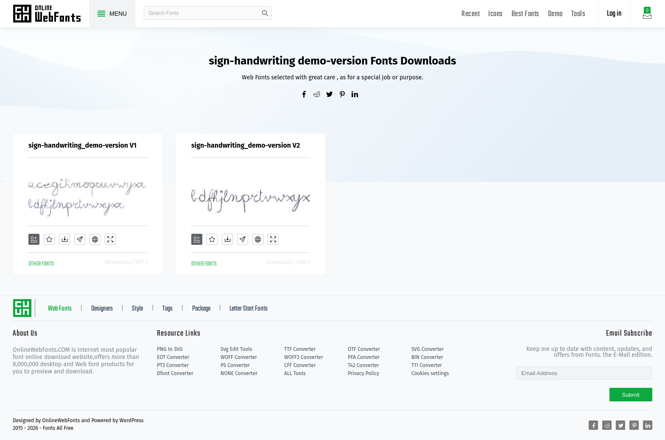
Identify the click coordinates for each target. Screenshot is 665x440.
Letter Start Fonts (248, 308)
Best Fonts (525, 14)
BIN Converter (427, 357)
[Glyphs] (79, 239)
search (265, 13)
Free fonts (51, 14)
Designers (102, 308)
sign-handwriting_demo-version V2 (245, 145)
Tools (578, 14)
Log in (614, 14)
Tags (167, 308)
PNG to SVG (170, 349)
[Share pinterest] (345, 95)
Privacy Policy (363, 373)
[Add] (33, 239)
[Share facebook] (307, 95)
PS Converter (235, 365)
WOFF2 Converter (303, 357)
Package (201, 308)
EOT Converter (173, 357)
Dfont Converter (175, 373)
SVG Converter (427, 349)
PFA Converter (364, 357)
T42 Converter (363, 365)
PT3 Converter (173, 365)
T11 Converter (426, 365)
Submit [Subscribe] (631, 395)
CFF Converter (300, 365)
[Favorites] (49, 239)
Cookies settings (430, 373)
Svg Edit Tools (236, 349)
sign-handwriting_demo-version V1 (82, 145)
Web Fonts (60, 308)
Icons (495, 14)
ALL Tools (295, 373)
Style (137, 308)
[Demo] (110, 239)
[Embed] (95, 239)
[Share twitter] (332, 95)
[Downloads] (64, 239)
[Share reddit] (319, 95)
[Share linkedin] (358, 95)
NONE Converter (239, 373)
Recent (470, 14)
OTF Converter (364, 349)
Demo (555, 14)
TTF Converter (300, 349)
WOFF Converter (239, 357)
